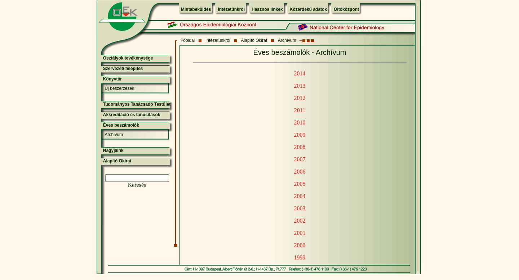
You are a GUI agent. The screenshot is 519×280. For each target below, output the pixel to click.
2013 (300, 86)
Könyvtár (112, 79)
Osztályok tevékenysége (128, 58)
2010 (300, 122)
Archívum (287, 40)
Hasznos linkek (267, 9)
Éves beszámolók (121, 125)
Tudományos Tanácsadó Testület (136, 104)
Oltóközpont (346, 9)
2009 (300, 135)
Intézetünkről (231, 9)
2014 (300, 73)
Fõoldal (188, 40)
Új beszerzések (119, 88)
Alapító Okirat (254, 40)
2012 (300, 98)
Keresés (137, 185)
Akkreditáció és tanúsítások (131, 114)
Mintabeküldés (196, 9)
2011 (299, 110)
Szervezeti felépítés (123, 68)
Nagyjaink (113, 150)
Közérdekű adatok (308, 9)
